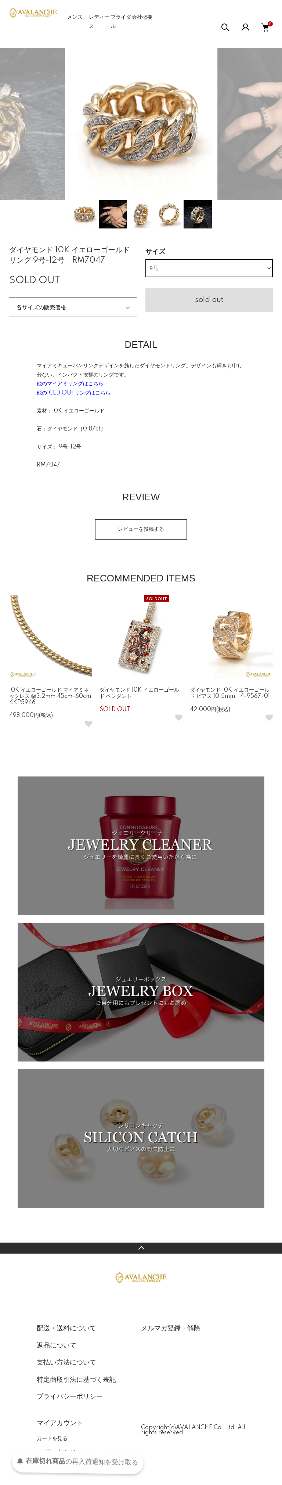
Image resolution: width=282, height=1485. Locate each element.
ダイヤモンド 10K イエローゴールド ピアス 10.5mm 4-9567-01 (230, 693)
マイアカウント (60, 1423)
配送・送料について (66, 1328)
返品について (56, 1345)
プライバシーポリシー (70, 1397)
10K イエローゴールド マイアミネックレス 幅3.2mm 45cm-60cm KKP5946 (52, 696)
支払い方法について (66, 1362)
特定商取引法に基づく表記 (76, 1380)
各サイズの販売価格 (41, 307)
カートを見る (52, 1438)
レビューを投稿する (141, 529)
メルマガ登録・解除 (170, 1328)
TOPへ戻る (141, 1248)
